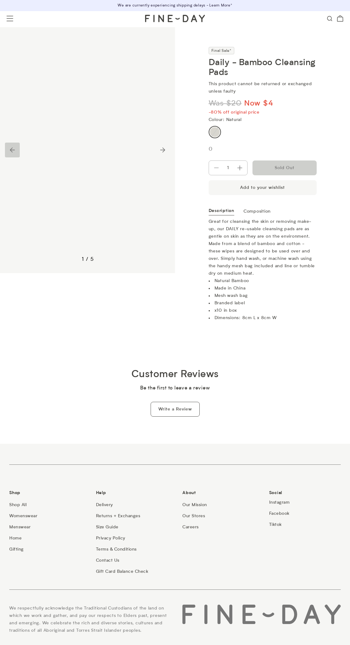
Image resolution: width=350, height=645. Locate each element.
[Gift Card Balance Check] (122, 571)
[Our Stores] (193, 516)
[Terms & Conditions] (116, 549)
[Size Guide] (107, 527)
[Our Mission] (194, 505)
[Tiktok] (275, 525)
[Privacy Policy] (110, 538)
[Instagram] (279, 502)
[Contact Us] (107, 560)
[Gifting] (16, 549)
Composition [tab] (257, 211)
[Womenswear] (23, 516)
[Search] (330, 18)
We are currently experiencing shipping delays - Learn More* (175, 5)
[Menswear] (20, 527)
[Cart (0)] (340, 18)
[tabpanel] (263, 268)
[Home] (15, 538)
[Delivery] (104, 505)
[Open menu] (9, 18)
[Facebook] (279, 513)
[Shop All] (18, 505)
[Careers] (190, 527)
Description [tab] (221, 211)
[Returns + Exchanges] (118, 516)
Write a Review (175, 409)
